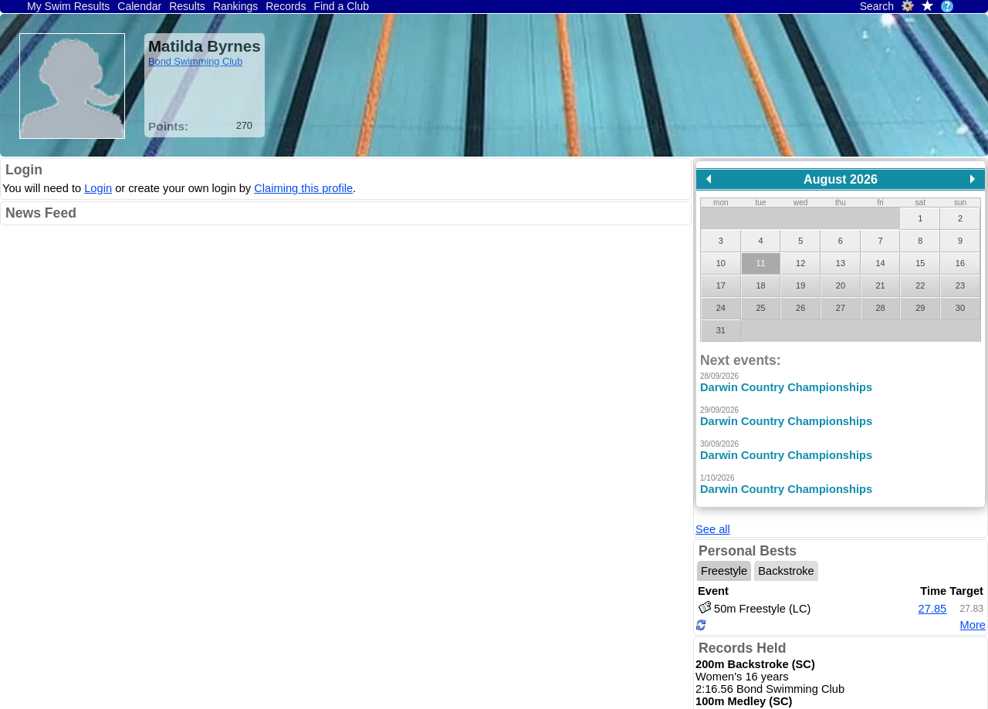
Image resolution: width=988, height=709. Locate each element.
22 (920, 285)
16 (960, 263)
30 (960, 307)
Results (187, 6)
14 (880, 263)
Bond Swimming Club (195, 61)
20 (840, 285)
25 (760, 307)
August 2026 (841, 179)
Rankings (235, 6)
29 (920, 307)
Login (23, 169)
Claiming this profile (303, 188)
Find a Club (341, 6)
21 (880, 285)
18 (760, 285)
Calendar (139, 6)
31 (721, 330)
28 (880, 307)
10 (721, 263)
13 (840, 263)
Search (877, 6)
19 (800, 285)
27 (840, 307)
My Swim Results (68, 6)
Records (286, 6)
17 (721, 285)
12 (800, 263)
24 (721, 307)
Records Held (742, 648)
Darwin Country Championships (786, 387)
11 (760, 263)
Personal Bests (748, 551)
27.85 (933, 609)
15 (920, 263)
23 (960, 285)
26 (800, 307)
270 (244, 125)
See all (712, 529)
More (973, 625)
